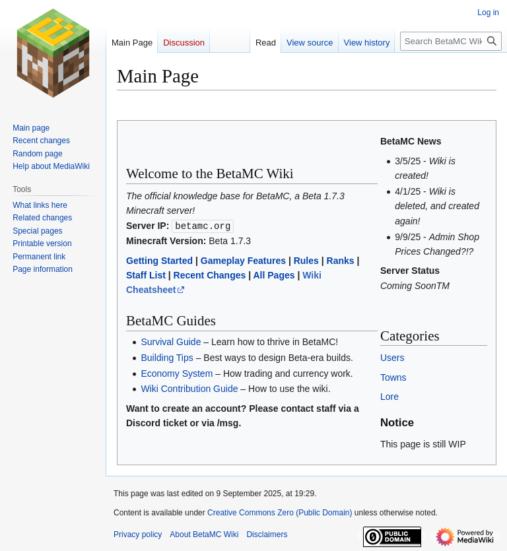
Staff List (146, 275)
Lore (389, 396)
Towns (393, 377)
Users (392, 357)
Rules (306, 260)
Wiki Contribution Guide (189, 388)
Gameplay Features (243, 260)
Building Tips (167, 357)
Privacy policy (138, 534)
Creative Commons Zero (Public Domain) (279, 512)
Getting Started (159, 260)
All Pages (273, 275)
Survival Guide (171, 341)
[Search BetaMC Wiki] (451, 41)
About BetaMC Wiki (204, 534)
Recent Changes (210, 275)
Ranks (341, 260)
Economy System (177, 373)
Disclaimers (266, 534)
